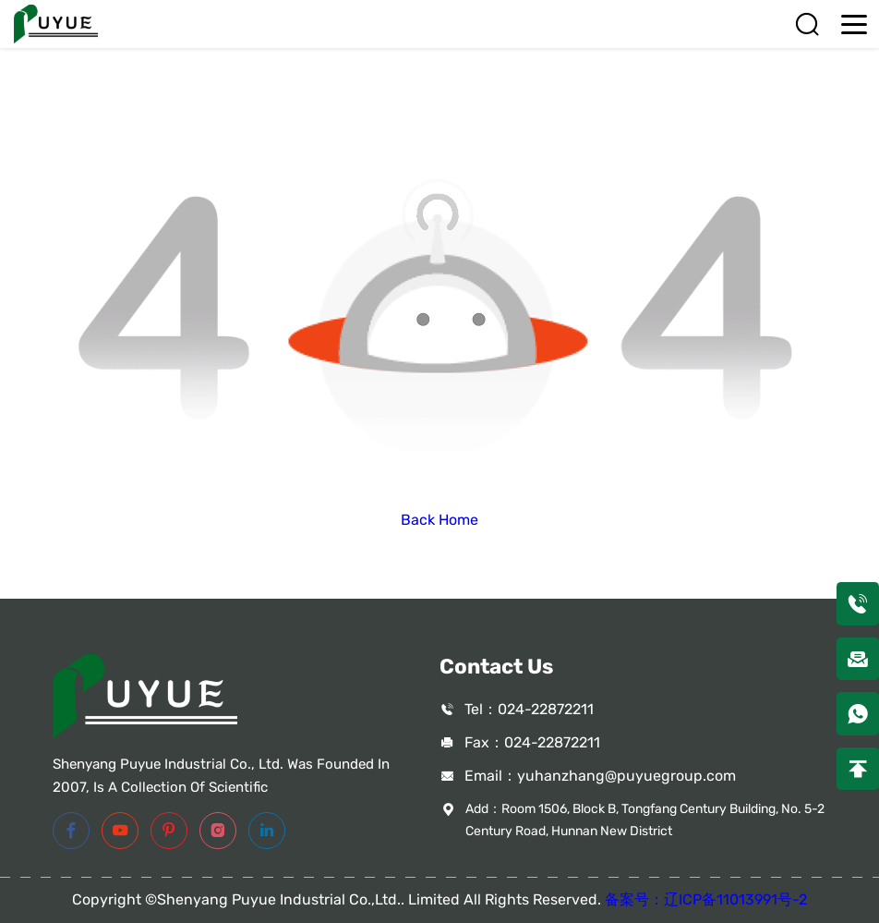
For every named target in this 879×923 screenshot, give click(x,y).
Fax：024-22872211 (532, 742)
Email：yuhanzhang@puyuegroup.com (600, 775)
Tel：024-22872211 (529, 709)
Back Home (439, 519)
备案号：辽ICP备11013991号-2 (706, 899)
